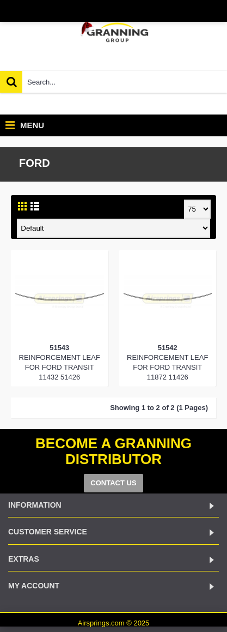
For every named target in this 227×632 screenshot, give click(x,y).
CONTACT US (113, 483)
